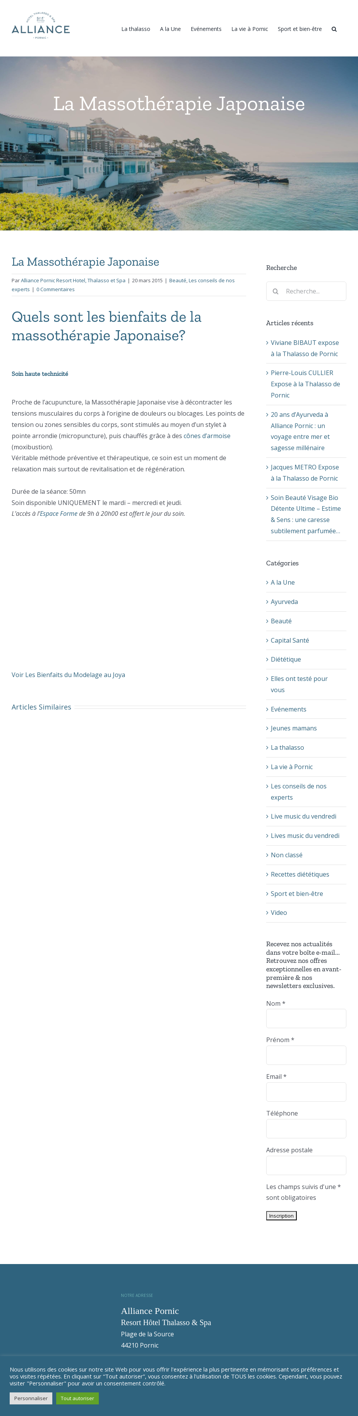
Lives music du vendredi (305, 835)
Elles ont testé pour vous (299, 684)
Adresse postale (289, 1150)
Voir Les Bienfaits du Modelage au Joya (68, 674)
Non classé (287, 855)
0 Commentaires (55, 289)
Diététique (286, 659)
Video (279, 912)
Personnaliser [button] (31, 1398)
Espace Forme (58, 513)
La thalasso (287, 747)
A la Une (283, 582)
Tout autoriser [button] (77, 1398)
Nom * (276, 1003)
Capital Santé (290, 640)
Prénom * (280, 1040)
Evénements (288, 709)
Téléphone (282, 1113)
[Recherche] (334, 28)
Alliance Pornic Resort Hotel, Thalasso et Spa (73, 280)
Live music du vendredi (303, 816)
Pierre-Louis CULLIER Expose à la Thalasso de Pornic (305, 384)
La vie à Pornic (292, 767)
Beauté (177, 280)
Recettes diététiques (300, 874)
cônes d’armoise (206, 436)
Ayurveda (284, 601)
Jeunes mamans (294, 728)
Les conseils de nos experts (299, 792)
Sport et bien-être (297, 893)
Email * (276, 1076)
